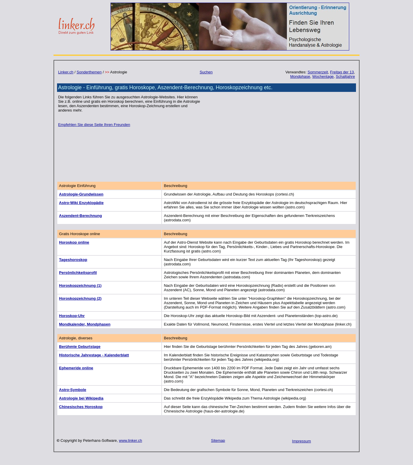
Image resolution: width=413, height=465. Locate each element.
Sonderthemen (89, 72)
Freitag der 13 (342, 72)
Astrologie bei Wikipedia (81, 398)
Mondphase (300, 76)
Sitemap (218, 440)
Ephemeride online (76, 368)
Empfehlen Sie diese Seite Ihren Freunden (94, 124)
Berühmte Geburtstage (80, 346)
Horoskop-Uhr (72, 316)
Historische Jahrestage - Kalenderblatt (94, 355)
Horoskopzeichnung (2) (80, 298)
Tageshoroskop (73, 259)
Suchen (206, 72)
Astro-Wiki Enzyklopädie (81, 203)
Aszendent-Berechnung (80, 215)
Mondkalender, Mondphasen (85, 324)
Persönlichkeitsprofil (78, 272)
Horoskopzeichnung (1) (80, 285)
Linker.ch (65, 72)
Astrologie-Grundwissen (81, 194)
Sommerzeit (317, 72)
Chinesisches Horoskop (81, 407)
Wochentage (323, 76)
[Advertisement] (280, 136)
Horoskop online (74, 242)
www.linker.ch (130, 440)
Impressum (301, 441)
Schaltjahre (345, 76)
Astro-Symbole (72, 390)
